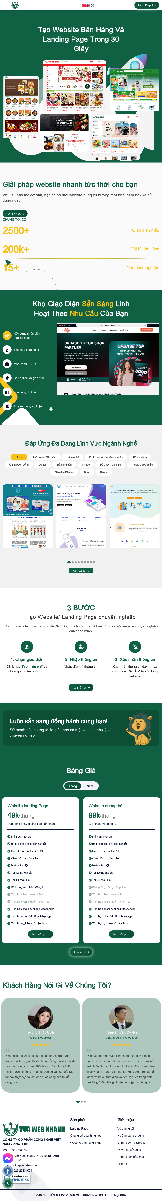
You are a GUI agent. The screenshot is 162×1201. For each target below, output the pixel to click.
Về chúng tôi (125, 1129)
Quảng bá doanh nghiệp (85, 1136)
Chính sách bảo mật (130, 1157)
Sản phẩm (78, 1119)
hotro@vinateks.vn (24, 1165)
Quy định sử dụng (129, 1150)
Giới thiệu (125, 1119)
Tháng (73, 786)
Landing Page (79, 1129)
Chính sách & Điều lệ (131, 1143)
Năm (90, 786)
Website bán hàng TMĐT (86, 1143)
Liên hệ (122, 1164)
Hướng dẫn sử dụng (130, 1136)
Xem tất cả (81, 570)
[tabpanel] (27, 519)
